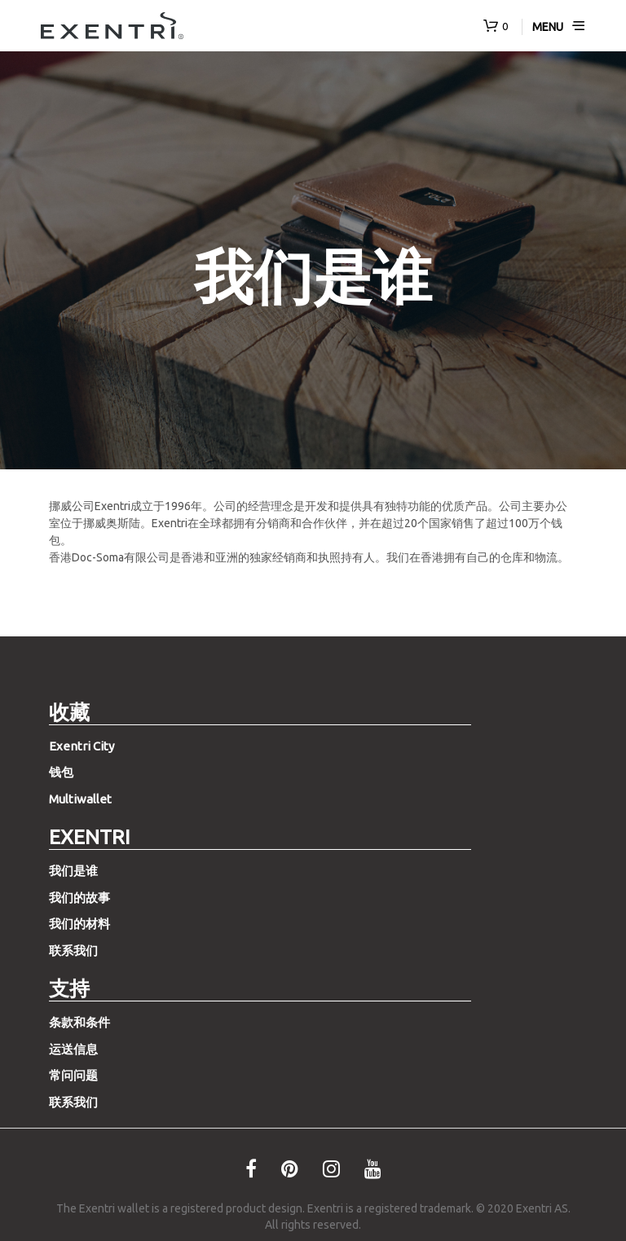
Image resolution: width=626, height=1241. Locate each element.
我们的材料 (79, 924)
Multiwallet (80, 799)
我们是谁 (73, 871)
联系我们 (73, 950)
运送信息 (73, 1049)
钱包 (61, 772)
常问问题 (73, 1075)
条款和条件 (79, 1022)
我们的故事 (79, 897)
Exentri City (81, 746)
